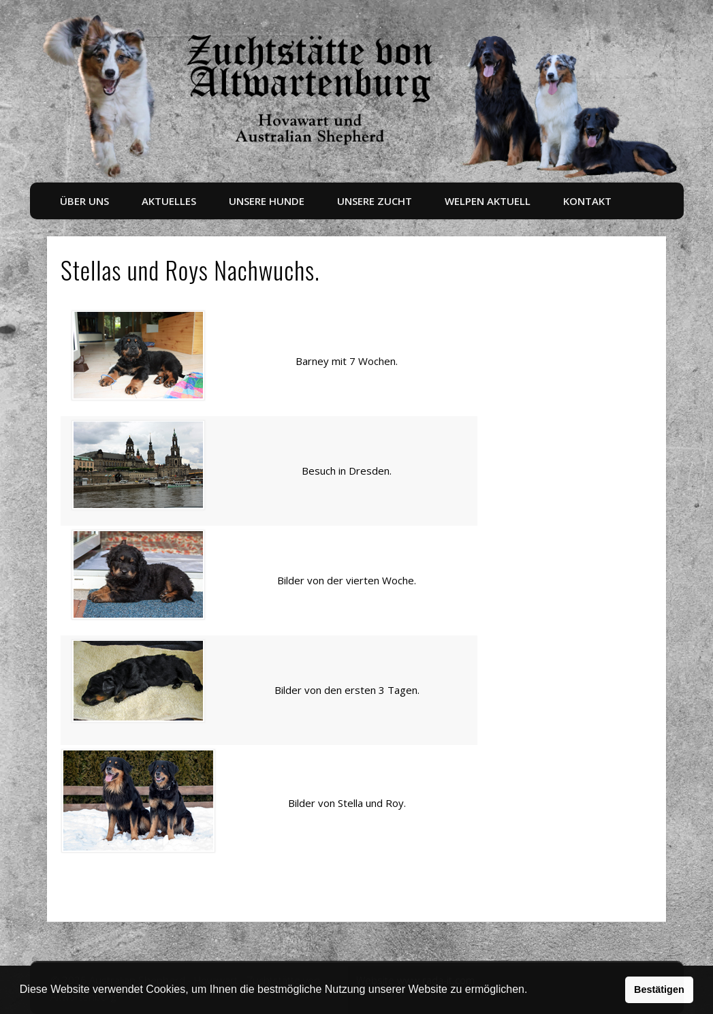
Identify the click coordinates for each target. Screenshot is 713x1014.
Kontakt (587, 201)
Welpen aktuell (487, 201)
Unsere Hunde (266, 201)
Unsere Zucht (374, 201)
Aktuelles (169, 201)
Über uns (84, 201)
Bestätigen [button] (659, 989)
